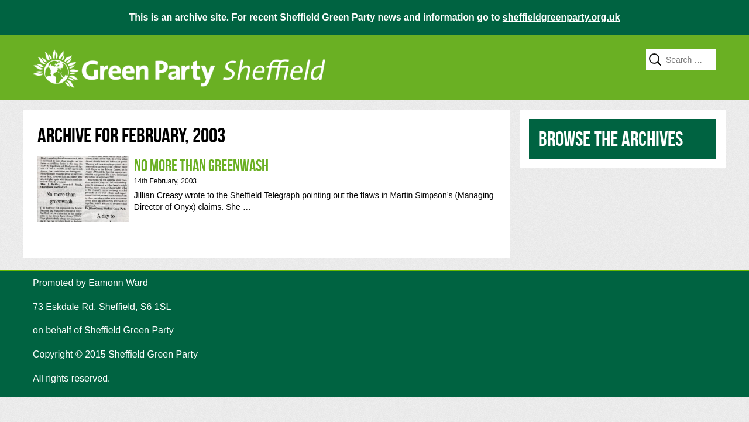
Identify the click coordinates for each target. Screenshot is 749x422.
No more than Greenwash (266, 189)
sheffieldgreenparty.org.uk (561, 17)
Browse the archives (610, 138)
